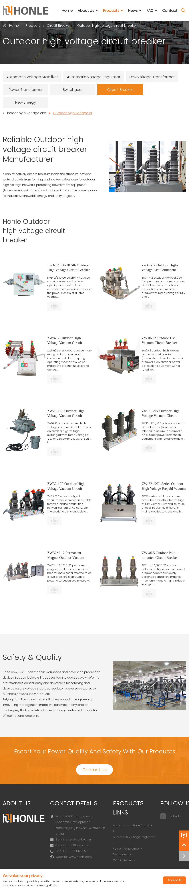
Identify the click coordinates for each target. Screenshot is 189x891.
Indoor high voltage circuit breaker (35, 113)
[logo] (25, 10)
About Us (86, 10)
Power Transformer (26, 89)
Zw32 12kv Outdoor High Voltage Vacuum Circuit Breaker (161, 415)
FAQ (149, 10)
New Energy (25, 102)
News (133, 10)
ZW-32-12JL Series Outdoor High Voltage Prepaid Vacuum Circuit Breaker (164, 488)
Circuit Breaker (120, 89)
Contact (169, 10)
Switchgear (73, 89)
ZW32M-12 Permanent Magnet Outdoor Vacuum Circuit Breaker (65, 557)
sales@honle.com (78, 839)
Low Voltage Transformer (152, 76)
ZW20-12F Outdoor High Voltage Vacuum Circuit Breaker (66, 415)
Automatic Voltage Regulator (93, 76)
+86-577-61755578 (76, 851)
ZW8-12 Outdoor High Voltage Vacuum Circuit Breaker (64, 342)
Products (111, 10)
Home (67, 10)
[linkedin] (163, 816)
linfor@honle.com (77, 845)
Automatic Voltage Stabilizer (32, 76)
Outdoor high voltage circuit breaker (83, 113)
